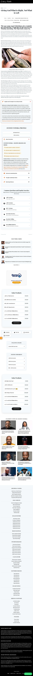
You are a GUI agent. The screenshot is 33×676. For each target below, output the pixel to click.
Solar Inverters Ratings (16, 536)
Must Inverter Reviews (16, 546)
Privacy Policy (16, 619)
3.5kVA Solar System (12, 361)
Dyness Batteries (16, 578)
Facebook (6, 332)
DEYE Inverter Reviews (16, 549)
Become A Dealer (16, 511)
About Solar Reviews (16, 504)
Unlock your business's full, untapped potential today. (13, 120)
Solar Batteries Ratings (16, 535)
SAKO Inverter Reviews (16, 554)
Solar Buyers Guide (16, 518)
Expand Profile (17, 132)
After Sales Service (16, 607)
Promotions (16, 604)
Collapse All (16, 135)
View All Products (16, 322)
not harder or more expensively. (9, 666)
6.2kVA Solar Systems (16, 526)
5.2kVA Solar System (12, 364)
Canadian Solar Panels (16, 588)
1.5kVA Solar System (12, 358)
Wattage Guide (16, 564)
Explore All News (16, 264)
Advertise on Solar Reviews (16, 491)
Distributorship (16, 512)
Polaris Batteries (16, 583)
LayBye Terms (16, 610)
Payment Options (16, 612)
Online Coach (12, 673)
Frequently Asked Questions (16, 497)
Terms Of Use (16, 621)
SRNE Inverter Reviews (16, 550)
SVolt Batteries (16, 575)
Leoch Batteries (16, 580)
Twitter (16, 332)
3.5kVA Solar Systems (16, 523)
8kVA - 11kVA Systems (12, 367)
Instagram (7, 335)
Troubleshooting (17, 609)
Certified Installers (16, 601)
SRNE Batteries (16, 581)
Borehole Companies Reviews (16, 495)
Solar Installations (16, 509)
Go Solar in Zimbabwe (16, 520)
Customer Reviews (16, 605)
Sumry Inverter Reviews (16, 552)
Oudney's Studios (16, 671)
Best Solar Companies (16, 507)
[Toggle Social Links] (1, 338)
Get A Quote (16, 602)
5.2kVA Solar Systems (16, 525)
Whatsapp (26, 332)
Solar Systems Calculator (16, 559)
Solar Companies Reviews (16, 494)
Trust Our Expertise (16, 506)
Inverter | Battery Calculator (16, 561)
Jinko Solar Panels (16, 590)
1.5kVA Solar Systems (16, 521)
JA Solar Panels (16, 591)
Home (8, 673)
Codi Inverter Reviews (16, 544)
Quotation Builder (16, 562)
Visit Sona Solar (16, 282)
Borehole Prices (16, 567)
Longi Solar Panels (16, 593)
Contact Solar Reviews (16, 614)
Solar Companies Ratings (16, 533)
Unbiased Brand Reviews (16, 492)
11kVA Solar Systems (16, 528)
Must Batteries (16, 573)
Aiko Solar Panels (17, 595)
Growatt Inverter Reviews (16, 547)
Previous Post (3, 234)
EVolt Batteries (16, 576)
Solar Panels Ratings (16, 538)
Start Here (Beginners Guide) (16, 503)
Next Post (30, 234)
